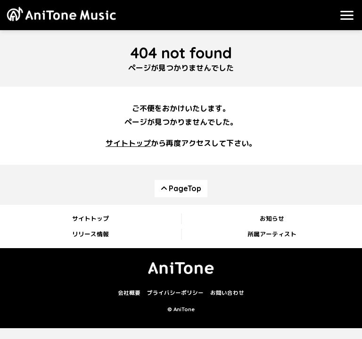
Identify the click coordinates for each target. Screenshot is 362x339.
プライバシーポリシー (175, 293)
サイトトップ (128, 143)
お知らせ (272, 218)
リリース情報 (90, 234)
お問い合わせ (227, 293)
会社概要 (129, 293)
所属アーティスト (271, 234)
